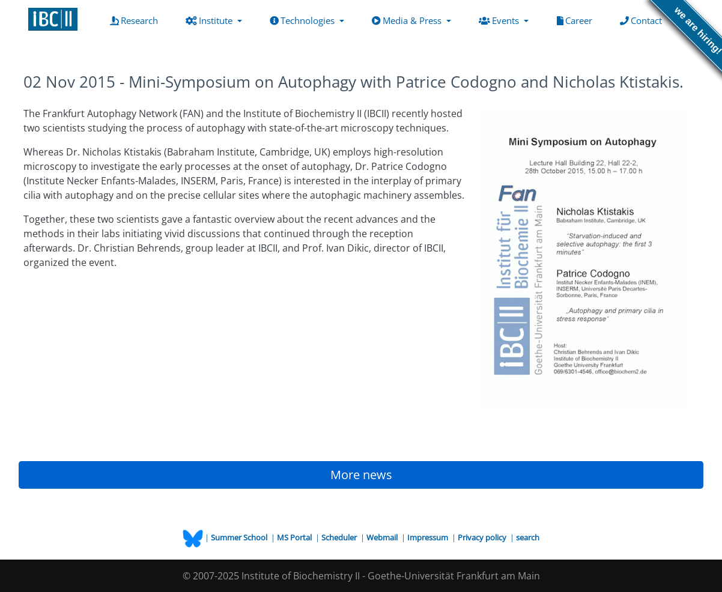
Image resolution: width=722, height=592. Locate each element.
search (527, 537)
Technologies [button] (303, 20)
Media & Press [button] (408, 20)
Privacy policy (483, 537)
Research (136, 19)
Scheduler (340, 537)
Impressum (428, 537)
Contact (643, 19)
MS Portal (295, 537)
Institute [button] (210, 20)
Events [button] (500, 20)
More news (361, 475)
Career (577, 19)
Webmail (382, 537)
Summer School (240, 537)
